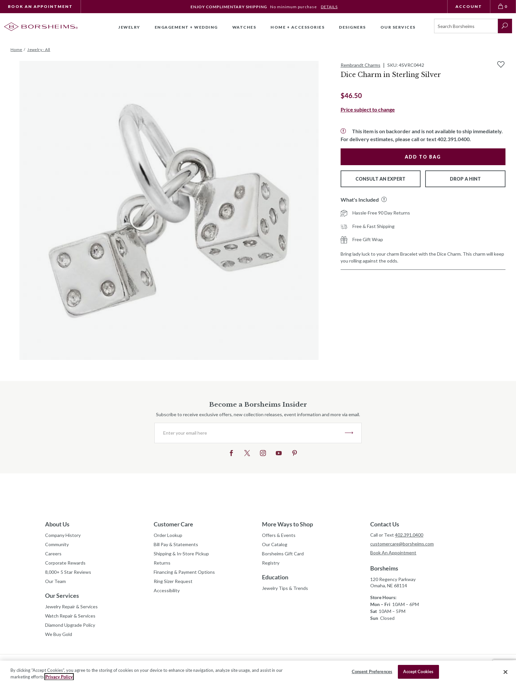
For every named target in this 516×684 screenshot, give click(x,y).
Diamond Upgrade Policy (70, 625)
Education (275, 577)
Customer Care (173, 524)
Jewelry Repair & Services (71, 606)
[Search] (466, 26)
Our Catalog (274, 544)
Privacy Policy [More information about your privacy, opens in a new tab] (59, 676)
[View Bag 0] (503, 6)
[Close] (505, 672)
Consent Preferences (372, 671)
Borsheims (384, 568)
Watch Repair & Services (70, 616)
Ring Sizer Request (173, 581)
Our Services (62, 595)
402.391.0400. (454, 139)
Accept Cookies (418, 671)
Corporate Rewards (65, 563)
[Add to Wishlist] (500, 64)
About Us (57, 524)
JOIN (349, 433)
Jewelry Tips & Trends (285, 588)
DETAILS (329, 6)
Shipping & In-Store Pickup (181, 553)
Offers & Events (279, 535)
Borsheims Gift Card (283, 553)
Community (57, 544)
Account (468, 6)
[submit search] (505, 26)
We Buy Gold (58, 634)
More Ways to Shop (287, 524)
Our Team (55, 581)
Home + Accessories (297, 27)
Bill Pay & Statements (176, 543)
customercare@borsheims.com (402, 543)
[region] (258, 672)
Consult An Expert (380, 179)
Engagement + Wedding (186, 27)
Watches (244, 27)
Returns (162, 563)
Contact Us (384, 524)
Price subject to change (368, 109)
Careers (53, 553)
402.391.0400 (409, 535)
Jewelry (129, 27)
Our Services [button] (398, 27)
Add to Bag (423, 157)
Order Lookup (168, 535)
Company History (63, 535)
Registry (270, 563)
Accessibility (167, 590)
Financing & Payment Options (184, 572)
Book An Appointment (40, 6)
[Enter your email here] (249, 433)
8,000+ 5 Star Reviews (68, 572)
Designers (352, 27)
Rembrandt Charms (360, 65)
